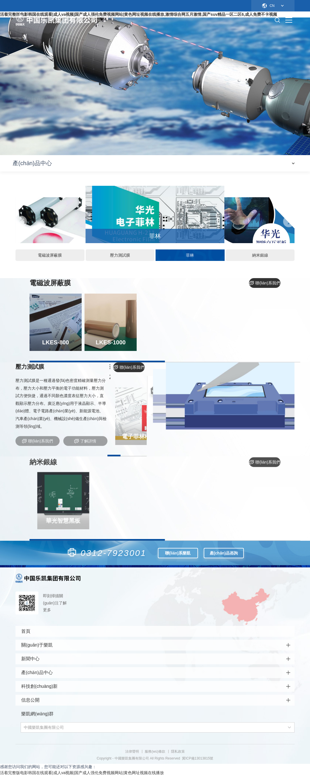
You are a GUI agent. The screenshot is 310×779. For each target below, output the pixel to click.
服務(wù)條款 (155, 755)
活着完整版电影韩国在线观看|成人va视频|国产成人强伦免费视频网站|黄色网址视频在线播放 (82, 776)
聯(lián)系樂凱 (178, 554)
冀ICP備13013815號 (197, 762)
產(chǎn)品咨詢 (224, 554)
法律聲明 (132, 755)
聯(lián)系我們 (264, 284)
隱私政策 (178, 755)
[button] (21, 223)
